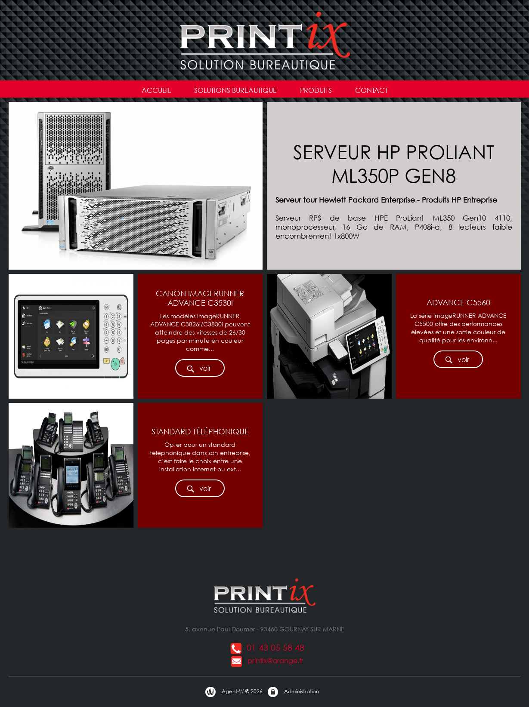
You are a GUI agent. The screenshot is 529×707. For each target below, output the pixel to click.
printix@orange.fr (266, 660)
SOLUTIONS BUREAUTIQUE (235, 90)
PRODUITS (316, 90)
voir (198, 368)
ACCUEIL (156, 90)
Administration (293, 691)
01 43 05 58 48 (266, 647)
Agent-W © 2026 (233, 691)
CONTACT (371, 90)
